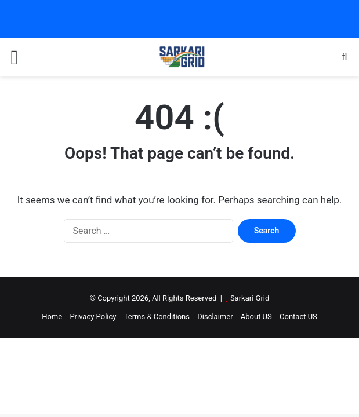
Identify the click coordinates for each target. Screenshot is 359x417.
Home (52, 316)
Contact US (298, 316)
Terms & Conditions (157, 316)
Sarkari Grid (249, 298)
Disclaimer (215, 316)
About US (256, 316)
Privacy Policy (93, 316)
